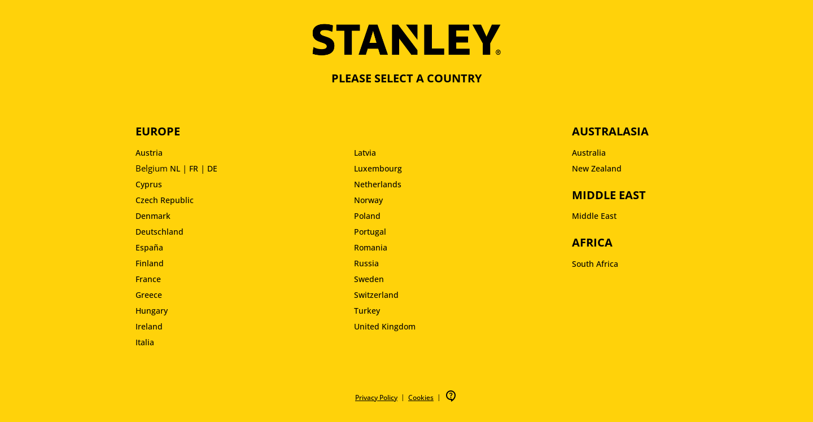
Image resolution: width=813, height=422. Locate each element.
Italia (145, 342)
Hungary (152, 310)
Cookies (421, 397)
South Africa (595, 263)
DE (212, 168)
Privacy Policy (376, 397)
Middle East (594, 215)
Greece (149, 294)
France (148, 279)
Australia (589, 152)
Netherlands (377, 184)
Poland (367, 215)
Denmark (153, 215)
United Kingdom (385, 326)
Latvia (365, 152)
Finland (150, 263)
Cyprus (149, 184)
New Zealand (597, 168)
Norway (368, 200)
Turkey (367, 310)
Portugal (370, 231)
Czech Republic (165, 200)
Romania (370, 247)
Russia (366, 263)
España (149, 247)
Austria (149, 152)
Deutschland (159, 231)
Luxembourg (378, 168)
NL (175, 168)
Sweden (369, 279)
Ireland (149, 326)
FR (193, 168)
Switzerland (376, 294)
